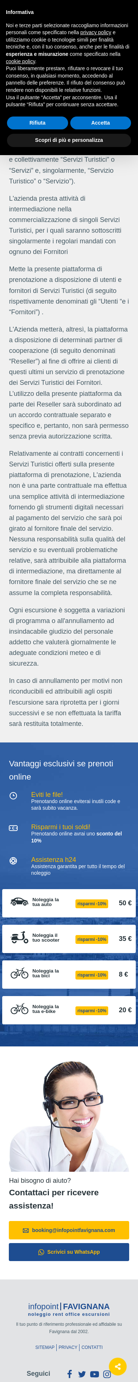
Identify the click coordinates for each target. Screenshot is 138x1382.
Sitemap (44, 1347)
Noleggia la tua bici (45, 973)
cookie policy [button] (20, 61)
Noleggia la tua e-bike (45, 1009)
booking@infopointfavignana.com (69, 1230)
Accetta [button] (100, 123)
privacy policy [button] (95, 32)
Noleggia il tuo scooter (46, 938)
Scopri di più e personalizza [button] (69, 140)
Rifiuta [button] (37, 123)
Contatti (92, 1347)
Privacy (68, 1347)
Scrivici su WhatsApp (69, 1252)
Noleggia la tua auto (45, 902)
